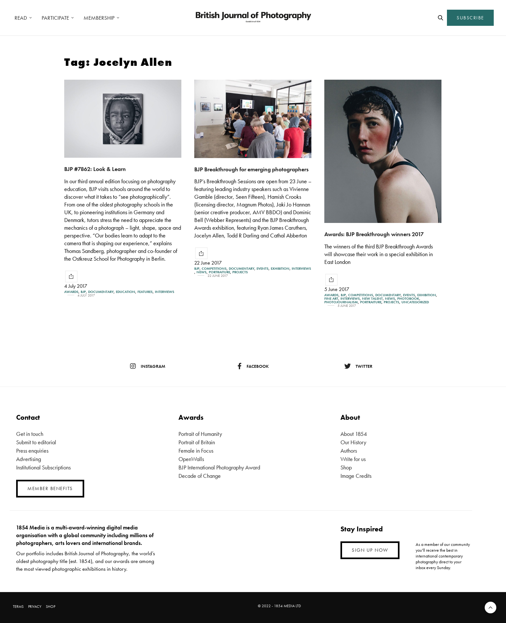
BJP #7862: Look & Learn (95, 169)
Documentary (101, 292)
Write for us (353, 459)
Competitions (214, 268)
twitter (358, 366)
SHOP (50, 606)
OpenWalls (191, 459)
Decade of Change (199, 475)
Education (125, 292)
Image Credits (355, 475)
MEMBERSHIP (99, 17)
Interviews (164, 292)
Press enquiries (32, 450)
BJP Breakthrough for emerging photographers (251, 169)
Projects (240, 272)
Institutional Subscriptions (43, 467)
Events (262, 268)
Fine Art (331, 298)
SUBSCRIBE (470, 18)
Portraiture (219, 272)
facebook (253, 366)
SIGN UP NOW (370, 550)
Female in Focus (195, 450)
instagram (147, 366)
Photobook (408, 298)
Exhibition (280, 268)
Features (145, 292)
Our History (353, 442)
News (202, 272)
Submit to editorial (36, 442)
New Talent (372, 298)
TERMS (18, 606)
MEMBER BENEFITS (50, 488)
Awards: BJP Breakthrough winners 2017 (374, 234)
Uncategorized (415, 302)
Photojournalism (341, 302)
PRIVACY (34, 606)
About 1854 (353, 433)
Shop (346, 467)
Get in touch (29, 433)
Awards (71, 292)
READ (21, 17)
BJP (83, 292)
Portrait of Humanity (200, 433)
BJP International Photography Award (219, 467)
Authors (348, 450)
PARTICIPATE (55, 17)
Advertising (28, 459)
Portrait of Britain (196, 442)
